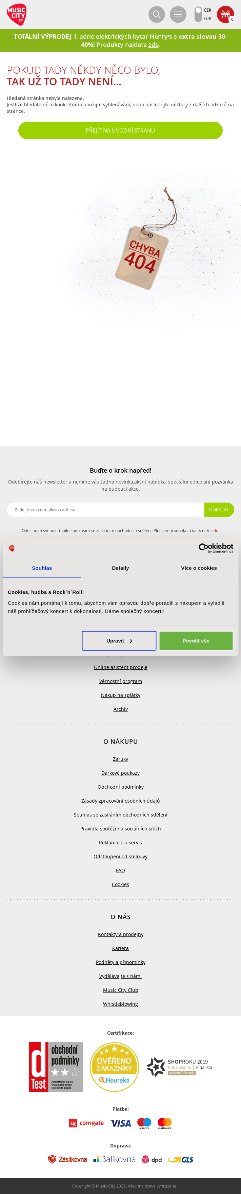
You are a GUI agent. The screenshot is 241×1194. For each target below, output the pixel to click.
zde (215, 530)
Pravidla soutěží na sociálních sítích (120, 828)
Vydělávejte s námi (120, 976)
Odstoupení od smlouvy (120, 856)
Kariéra (120, 948)
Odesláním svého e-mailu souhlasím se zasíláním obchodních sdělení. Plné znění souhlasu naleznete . (120, 530)
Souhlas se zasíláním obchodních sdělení (120, 814)
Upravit (119, 640)
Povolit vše (196, 640)
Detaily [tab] (120, 568)
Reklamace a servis (120, 842)
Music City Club (120, 990)
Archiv (121, 709)
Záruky (120, 759)
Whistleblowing (120, 1004)
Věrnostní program (120, 681)
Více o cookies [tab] (199, 568)
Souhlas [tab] (42, 568)
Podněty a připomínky (120, 962)
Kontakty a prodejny (120, 934)
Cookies (120, 884)
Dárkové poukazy (120, 773)
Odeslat (219, 509)
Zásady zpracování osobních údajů (120, 800)
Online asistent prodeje (120, 667)
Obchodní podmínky (121, 787)
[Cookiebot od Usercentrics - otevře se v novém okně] (203, 548)
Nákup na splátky (120, 695)
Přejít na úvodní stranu (120, 130)
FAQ (120, 870)
